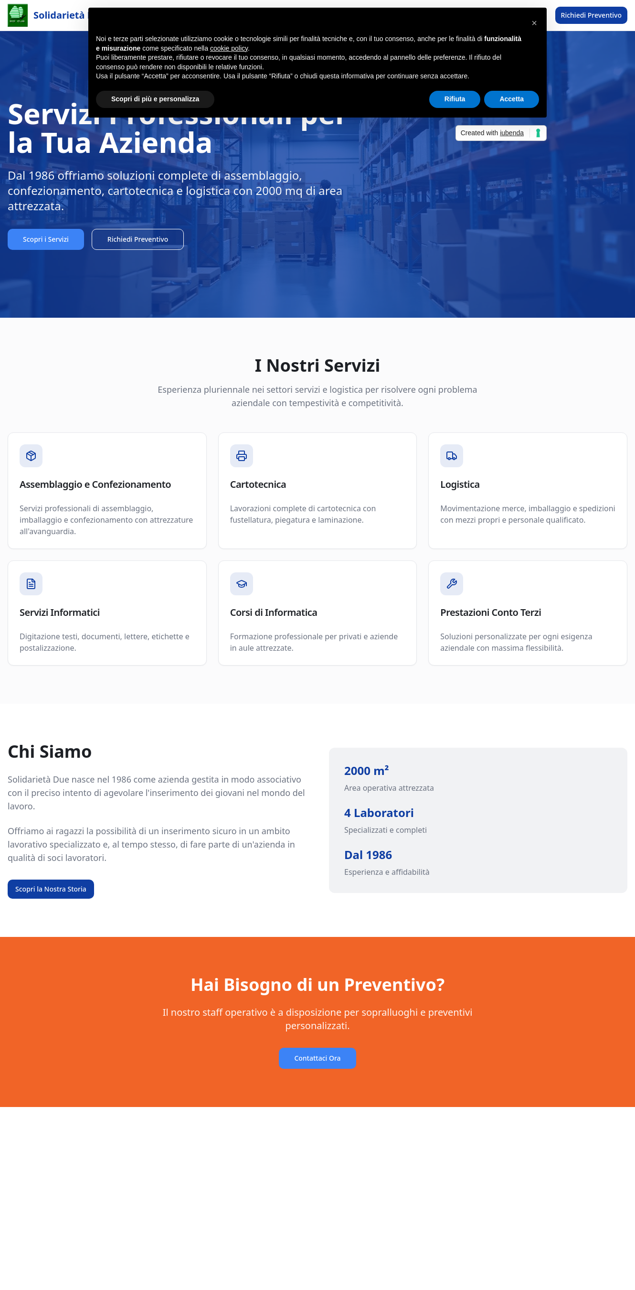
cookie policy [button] (229, 48)
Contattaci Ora (317, 1058)
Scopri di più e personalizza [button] (155, 99)
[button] (534, 23)
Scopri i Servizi (46, 239)
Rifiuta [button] (455, 99)
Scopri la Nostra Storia (50, 888)
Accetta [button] (511, 99)
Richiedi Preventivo (591, 15)
